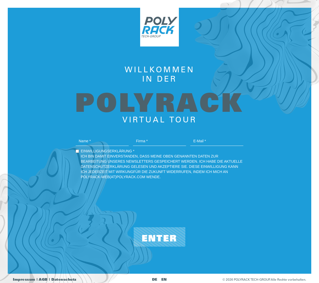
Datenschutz (64, 279)
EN (164, 279)
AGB (43, 279)
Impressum (24, 279)
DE (154, 279)
